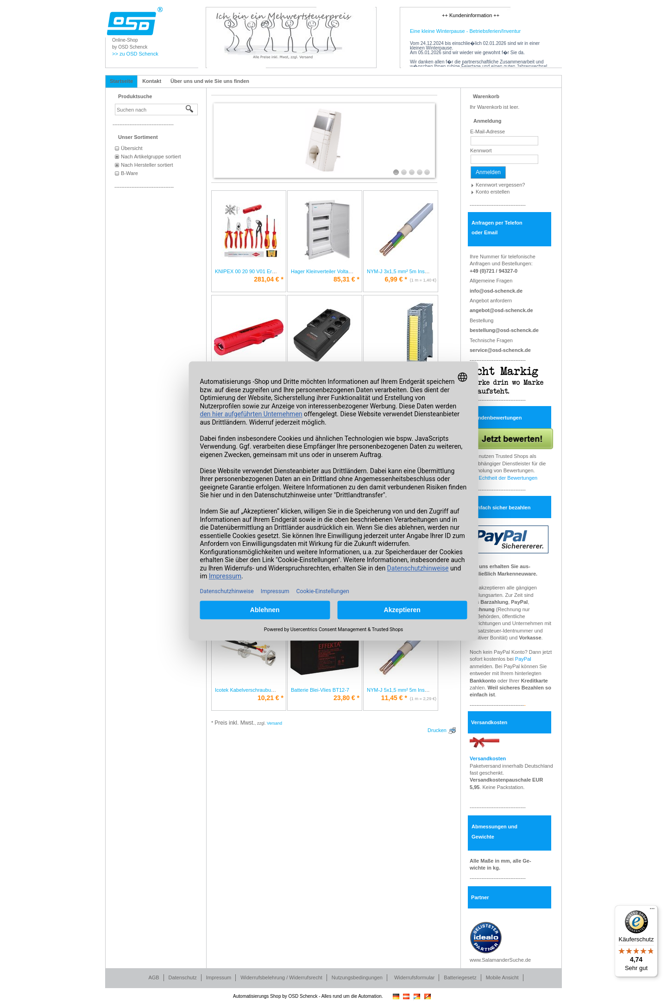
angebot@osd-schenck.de (501, 310)
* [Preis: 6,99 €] (396, 279)
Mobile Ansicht (502, 977)
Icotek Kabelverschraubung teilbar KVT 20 (262, 690)
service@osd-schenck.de (500, 350)
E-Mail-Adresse (487, 131)
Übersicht (131, 148)
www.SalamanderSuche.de (500, 960)
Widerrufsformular (414, 977)
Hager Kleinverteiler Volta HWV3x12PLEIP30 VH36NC (353, 271)
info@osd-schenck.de (496, 291)
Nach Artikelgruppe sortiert (151, 156)
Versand (274, 723)
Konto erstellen (493, 191)
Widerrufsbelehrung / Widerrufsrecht (281, 977)
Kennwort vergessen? (500, 185)
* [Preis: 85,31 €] (346, 279)
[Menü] (652, 910)
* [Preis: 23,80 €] (346, 697)
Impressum (218, 977)
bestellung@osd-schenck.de (504, 330)
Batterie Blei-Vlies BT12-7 (320, 690)
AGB (153, 977)
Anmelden (488, 172)
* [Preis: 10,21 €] (270, 697)
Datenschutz (183, 977)
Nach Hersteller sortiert (147, 165)
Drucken (437, 730)
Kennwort (480, 150)
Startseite (121, 81)
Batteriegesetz (460, 977)
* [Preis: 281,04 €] (268, 279)
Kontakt (151, 81)
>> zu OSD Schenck (135, 53)
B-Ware (129, 173)
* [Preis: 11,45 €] (394, 697)
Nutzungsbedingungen (357, 977)
